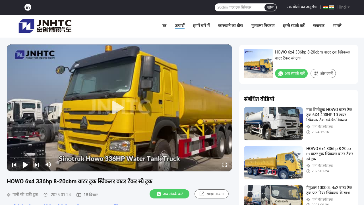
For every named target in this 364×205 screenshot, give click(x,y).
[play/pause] (25, 164)
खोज (270, 7)
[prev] (14, 164)
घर (164, 25)
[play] (119, 108)
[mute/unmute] (48, 164)
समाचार (318, 25)
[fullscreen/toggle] (224, 164)
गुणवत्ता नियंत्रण (262, 25)
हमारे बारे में (201, 25)
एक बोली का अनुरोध (301, 7)
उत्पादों (180, 25)
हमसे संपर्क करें (294, 25)
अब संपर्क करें (169, 193)
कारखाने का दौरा (230, 25)
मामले (337, 25)
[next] (37, 164)
